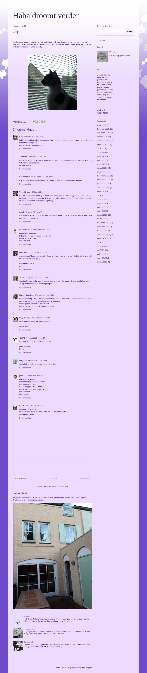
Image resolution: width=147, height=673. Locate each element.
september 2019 (103, 234)
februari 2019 (102, 262)
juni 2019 (100, 246)
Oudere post (85, 478)
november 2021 (103, 133)
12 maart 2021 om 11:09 (34, 192)
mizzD (22, 212)
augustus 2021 (102, 144)
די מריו (25, 338)
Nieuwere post (20, 478)
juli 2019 (100, 242)
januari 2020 (102, 219)
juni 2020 (100, 199)
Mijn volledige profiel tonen (119, 56)
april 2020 (101, 207)
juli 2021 (100, 148)
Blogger (89, 668)
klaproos (23, 252)
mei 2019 (100, 250)
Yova (21, 192)
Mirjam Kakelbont (26, 295)
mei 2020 (100, 203)
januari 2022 (102, 125)
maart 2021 (101, 164)
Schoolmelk (28, 642)
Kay (21, 137)
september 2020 (103, 188)
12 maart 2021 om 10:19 (33, 137)
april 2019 (101, 254)
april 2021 (101, 160)
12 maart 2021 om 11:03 (43, 177)
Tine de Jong (24, 277)
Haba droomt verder (46, 15)
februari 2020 (102, 215)
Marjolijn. (23, 360)
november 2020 (103, 180)
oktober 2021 (102, 137)
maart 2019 (101, 258)
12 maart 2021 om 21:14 (32, 338)
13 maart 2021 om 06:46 (37, 360)
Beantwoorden (25, 149)
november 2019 (103, 227)
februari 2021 (102, 168)
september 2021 (103, 141)
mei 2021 (100, 156)
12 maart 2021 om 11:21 (35, 212)
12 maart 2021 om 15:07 (37, 252)
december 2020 (103, 176)
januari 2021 (102, 172)
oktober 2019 (102, 231)
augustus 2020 (102, 191)
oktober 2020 (102, 184)
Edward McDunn (26, 177)
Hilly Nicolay (24, 318)
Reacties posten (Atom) (58, 486)
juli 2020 (100, 195)
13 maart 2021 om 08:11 (35, 376)
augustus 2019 (102, 238)
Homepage (53, 478)
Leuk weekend (20, 493)
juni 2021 (100, 152)
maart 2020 (101, 211)
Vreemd (27, 616)
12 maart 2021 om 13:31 (40, 230)
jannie (22, 376)
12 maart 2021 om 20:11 (40, 318)
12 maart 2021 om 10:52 (37, 157)
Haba (114, 52)
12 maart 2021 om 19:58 (44, 295)
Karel (21, 406)
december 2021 (103, 129)
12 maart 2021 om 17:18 (40, 277)
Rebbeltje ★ (24, 230)
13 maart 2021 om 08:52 (34, 406)
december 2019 (103, 223)
